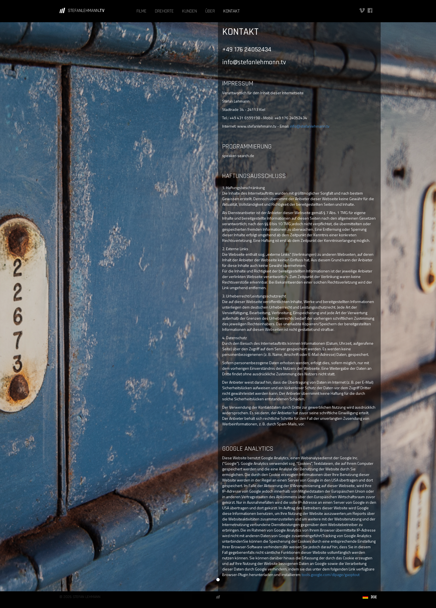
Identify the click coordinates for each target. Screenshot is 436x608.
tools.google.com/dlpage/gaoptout (331, 574)
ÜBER (210, 11)
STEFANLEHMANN (86, 11)
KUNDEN (189, 11)
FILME (142, 11)
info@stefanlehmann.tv (310, 126)
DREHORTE (164, 11)
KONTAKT (231, 11)
